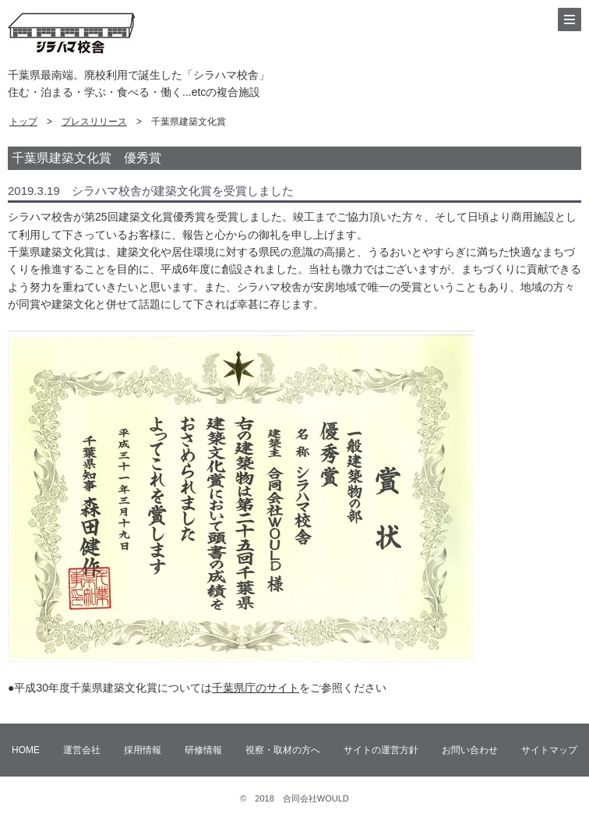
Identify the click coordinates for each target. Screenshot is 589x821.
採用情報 (142, 750)
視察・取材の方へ (282, 750)
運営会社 (82, 750)
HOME (26, 750)
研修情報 (203, 750)
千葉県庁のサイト (255, 687)
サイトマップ (549, 750)
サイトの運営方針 (381, 750)
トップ (23, 121)
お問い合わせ (470, 750)
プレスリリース (94, 121)
